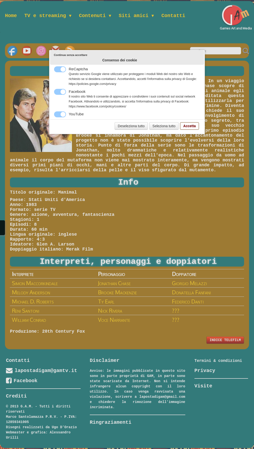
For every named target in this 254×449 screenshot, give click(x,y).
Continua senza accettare (70, 54)
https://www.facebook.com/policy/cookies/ (97, 106)
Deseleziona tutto (131, 126)
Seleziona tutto (164, 126)
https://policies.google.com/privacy (92, 84)
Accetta (189, 126)
